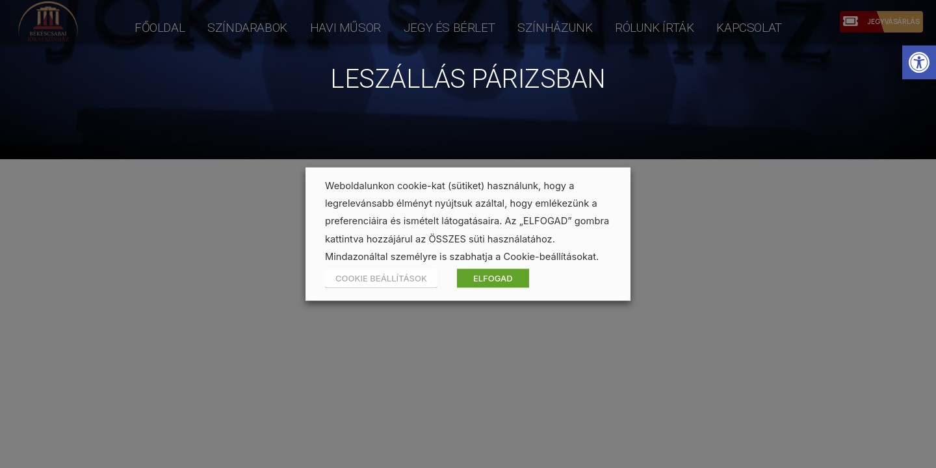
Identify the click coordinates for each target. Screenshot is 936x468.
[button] (919, 62)
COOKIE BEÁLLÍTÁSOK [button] (381, 277)
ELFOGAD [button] (493, 277)
